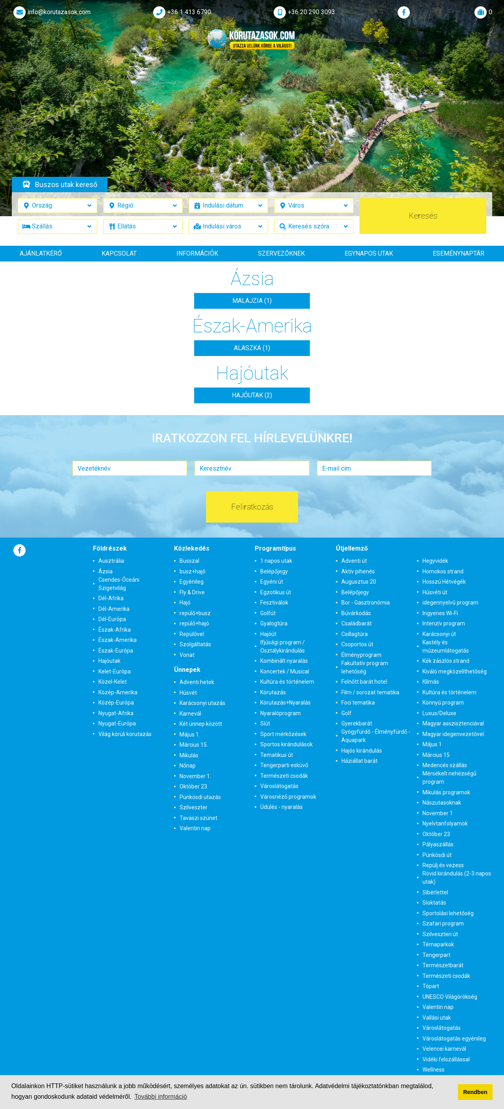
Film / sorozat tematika (370, 692)
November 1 (437, 813)
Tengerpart (436, 955)
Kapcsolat (119, 253)
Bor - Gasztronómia (365, 602)
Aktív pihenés (358, 571)
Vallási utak (436, 1017)
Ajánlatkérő (41, 253)
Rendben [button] (475, 1092)
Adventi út (354, 561)
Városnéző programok (288, 797)
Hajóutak (109, 661)
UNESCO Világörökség (449, 997)
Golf (346, 713)
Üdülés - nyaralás (281, 807)
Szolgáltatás (195, 644)
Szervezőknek (281, 253)
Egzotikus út (275, 592)
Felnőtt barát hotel (364, 682)
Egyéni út (271, 582)
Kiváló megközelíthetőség (454, 671)
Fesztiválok (274, 602)
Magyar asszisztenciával (453, 723)
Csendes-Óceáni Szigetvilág (118, 584)
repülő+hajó (194, 623)
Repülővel (192, 634)
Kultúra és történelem (287, 682)
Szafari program (443, 923)
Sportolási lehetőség (448, 913)
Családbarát (356, 623)
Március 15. (194, 745)
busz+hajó (193, 571)
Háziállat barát (359, 761)
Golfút (268, 613)
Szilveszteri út (440, 934)
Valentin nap (195, 828)
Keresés (423, 216)
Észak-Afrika (114, 630)
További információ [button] (161, 1096)
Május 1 (432, 744)
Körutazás (273, 692)
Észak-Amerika (117, 640)
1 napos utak (276, 561)
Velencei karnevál (444, 1049)
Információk (197, 253)
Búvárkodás (356, 613)
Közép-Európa (116, 702)
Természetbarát (442, 965)
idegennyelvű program (450, 602)
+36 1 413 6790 (181, 12)
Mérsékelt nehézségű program (449, 777)
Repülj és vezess (443, 865)
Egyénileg (192, 582)
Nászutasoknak (441, 802)
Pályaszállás (438, 844)
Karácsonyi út (439, 634)
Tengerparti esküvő (284, 765)
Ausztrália (111, 561)
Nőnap (188, 765)
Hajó (185, 602)
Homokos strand (442, 571)
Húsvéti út (434, 592)
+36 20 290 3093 (303, 12)
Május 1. (190, 734)
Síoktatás (434, 902)
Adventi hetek (197, 682)
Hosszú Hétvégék (444, 582)
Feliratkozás (252, 507)
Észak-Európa (115, 650)
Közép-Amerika (117, 692)
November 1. (195, 776)
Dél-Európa (112, 619)
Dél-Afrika (111, 598)
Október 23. (194, 786)
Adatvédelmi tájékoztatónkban (357, 1086)
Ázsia (105, 571)
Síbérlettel (435, 892)
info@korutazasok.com (51, 12)
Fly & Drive (192, 592)
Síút (265, 723)
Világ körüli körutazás (125, 734)
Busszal (189, 561)
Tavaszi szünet (198, 818)
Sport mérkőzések (283, 734)
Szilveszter (194, 807)
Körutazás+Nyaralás (285, 702)
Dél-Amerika (114, 609)
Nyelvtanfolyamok (445, 823)
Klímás (430, 682)
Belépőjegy (274, 571)
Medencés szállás (444, 765)
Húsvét (188, 693)
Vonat (187, 655)
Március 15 (436, 755)
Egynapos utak (369, 253)
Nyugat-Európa (117, 723)
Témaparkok (438, 944)
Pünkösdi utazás (200, 797)
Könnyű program (443, 702)
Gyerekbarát (356, 723)
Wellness (433, 1069)
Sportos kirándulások (286, 744)
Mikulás (189, 755)
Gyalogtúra (273, 623)
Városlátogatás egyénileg (454, 1038)
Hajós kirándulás (361, 750)
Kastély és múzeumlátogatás (445, 646)
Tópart (430, 986)
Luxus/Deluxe (439, 713)
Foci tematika (358, 702)
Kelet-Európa (114, 671)
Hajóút (268, 634)
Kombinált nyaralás (284, 661)
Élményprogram (361, 655)
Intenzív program (443, 623)
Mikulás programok (446, 792)
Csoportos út (357, 644)
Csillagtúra (354, 634)
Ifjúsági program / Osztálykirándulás (282, 646)
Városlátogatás (279, 786)
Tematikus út (276, 755)
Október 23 (436, 834)
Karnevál (190, 713)
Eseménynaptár (458, 253)
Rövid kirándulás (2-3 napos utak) (456, 877)
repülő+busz (195, 613)
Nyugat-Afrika (115, 713)
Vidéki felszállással (446, 1059)
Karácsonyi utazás (202, 703)
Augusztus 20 (358, 582)
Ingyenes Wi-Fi (440, 613)
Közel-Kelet (112, 682)
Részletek (251, 138)
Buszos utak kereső (66, 184)
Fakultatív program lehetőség (364, 667)
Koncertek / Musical (284, 671)
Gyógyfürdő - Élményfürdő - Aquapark (375, 736)
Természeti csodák (284, 776)
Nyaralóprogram (280, 713)
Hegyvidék (435, 561)
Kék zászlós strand (445, 661)
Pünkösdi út (437, 855)
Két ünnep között (201, 724)
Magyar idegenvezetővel (453, 734)
